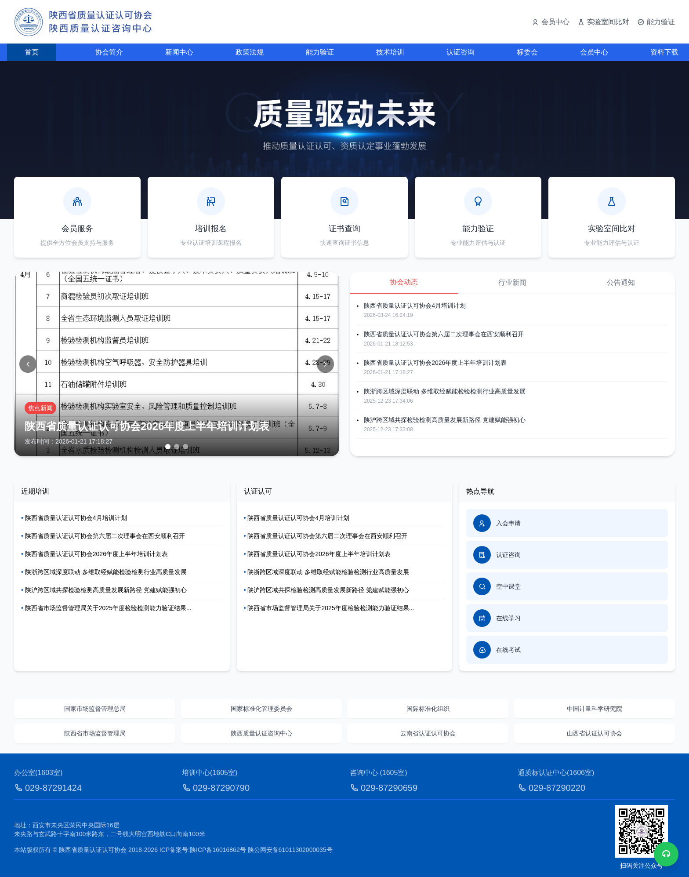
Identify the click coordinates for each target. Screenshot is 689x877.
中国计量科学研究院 (594, 708)
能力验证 (320, 52)
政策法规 (250, 52)
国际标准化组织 (428, 708)
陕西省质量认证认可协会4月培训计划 (415, 305)
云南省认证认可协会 (428, 733)
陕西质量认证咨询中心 (261, 733)
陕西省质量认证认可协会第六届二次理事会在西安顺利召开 (444, 334)
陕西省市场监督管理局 (95, 733)
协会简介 (109, 52)
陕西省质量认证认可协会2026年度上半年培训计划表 (435, 362)
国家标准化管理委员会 (261, 708)
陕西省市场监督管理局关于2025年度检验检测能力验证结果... (106, 607)
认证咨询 (460, 52)
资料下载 (664, 52)
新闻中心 (179, 52)
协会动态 (404, 282)
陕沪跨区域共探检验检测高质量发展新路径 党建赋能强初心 (445, 419)
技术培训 (390, 52)
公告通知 (621, 282)
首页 (32, 52)
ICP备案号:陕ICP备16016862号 (203, 849)
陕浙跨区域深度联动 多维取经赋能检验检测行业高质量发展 (445, 391)
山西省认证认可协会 (594, 733)
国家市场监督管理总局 (95, 708)
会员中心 (594, 52)
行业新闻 (512, 282)
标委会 (527, 52)
